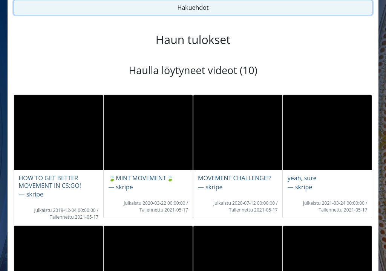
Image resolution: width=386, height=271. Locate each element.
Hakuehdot (193, 7)
